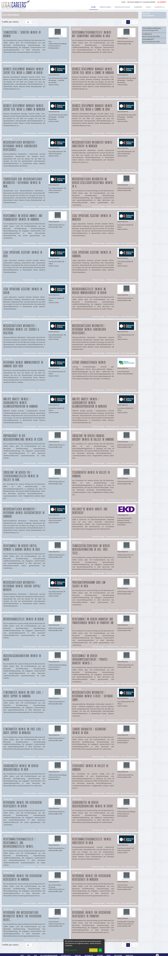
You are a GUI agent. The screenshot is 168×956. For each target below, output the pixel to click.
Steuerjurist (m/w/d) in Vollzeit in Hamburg (90, 768)
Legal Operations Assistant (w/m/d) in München (91, 218)
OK (100, 950)
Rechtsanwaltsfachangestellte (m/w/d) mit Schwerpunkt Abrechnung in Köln (91, 34)
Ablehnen (93, 950)
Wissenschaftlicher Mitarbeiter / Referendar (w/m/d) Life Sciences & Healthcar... (21, 329)
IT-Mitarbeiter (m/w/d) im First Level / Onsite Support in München (23, 731)
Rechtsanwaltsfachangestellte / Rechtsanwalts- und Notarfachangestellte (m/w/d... (19, 843)
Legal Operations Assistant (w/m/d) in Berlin (22, 291)
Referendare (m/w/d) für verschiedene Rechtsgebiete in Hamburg (22, 878)
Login (123, 2)
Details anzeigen (29, 60)
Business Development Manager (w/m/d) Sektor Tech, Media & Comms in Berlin (23, 71)
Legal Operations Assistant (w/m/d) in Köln (22, 254)
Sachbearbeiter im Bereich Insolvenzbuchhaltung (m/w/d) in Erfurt (92, 804)
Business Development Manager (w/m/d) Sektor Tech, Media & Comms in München (24, 108)
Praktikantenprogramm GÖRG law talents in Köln (89, 584)
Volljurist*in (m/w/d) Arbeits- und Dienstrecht (89, 511)
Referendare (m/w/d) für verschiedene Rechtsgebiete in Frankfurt (91, 914)
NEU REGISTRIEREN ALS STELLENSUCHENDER (141, 2)
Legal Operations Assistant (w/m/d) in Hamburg (91, 254)
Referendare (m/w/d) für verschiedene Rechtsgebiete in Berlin (22, 804)
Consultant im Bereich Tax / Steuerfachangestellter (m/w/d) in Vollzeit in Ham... (20, 476)
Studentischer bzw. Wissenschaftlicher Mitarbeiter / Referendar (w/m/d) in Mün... (22, 183)
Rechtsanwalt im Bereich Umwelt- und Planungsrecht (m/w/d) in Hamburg (22, 218)
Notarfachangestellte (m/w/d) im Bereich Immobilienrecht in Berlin (89, 291)
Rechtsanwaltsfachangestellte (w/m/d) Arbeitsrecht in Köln (91, 841)
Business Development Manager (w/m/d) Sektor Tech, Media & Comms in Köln (92, 108)
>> (136, 22)
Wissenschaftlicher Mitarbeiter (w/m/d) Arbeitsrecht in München (92, 144)
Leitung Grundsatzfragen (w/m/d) (89, 362)
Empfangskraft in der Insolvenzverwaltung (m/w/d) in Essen (23, 438)
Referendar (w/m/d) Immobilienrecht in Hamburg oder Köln (23, 364)
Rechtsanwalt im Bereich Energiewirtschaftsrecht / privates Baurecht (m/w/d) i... (89, 659)
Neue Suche (146, 13)
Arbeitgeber (105, 7)
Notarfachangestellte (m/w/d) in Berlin (23, 619)
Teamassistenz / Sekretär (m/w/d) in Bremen (22, 34)
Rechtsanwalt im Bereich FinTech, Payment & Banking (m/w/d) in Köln (21, 548)
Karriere (138, 7)
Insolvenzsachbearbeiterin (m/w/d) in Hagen (22, 658)
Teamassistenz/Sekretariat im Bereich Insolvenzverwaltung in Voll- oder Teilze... (91, 549)
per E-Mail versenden (59, 60)
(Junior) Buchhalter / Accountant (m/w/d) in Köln (89, 731)
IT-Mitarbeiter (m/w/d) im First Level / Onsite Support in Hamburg (23, 694)
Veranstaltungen (122, 7)
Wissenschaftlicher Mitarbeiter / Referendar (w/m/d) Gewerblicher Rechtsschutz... (20, 146)
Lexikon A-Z (159, 7)
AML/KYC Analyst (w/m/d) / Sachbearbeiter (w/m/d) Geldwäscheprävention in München (89, 403)
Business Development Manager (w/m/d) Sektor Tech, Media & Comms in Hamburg (93, 71)
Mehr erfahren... (71, 950)
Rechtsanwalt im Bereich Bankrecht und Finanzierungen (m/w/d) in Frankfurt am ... (93, 623)
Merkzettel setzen (44, 60)
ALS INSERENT (161, 2)
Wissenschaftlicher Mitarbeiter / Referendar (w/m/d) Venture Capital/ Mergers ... (22, 586)
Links (148, 7)
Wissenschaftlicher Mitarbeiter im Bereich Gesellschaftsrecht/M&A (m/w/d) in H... (92, 183)
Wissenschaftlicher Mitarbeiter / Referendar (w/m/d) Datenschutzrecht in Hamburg (23, 513)
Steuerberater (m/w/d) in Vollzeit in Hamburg (91, 474)
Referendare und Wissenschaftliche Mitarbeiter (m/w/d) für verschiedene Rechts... (22, 916)
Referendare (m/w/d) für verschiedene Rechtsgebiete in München (91, 878)
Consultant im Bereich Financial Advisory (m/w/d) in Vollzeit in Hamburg (93, 438)
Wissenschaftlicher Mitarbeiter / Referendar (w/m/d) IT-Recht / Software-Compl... (93, 696)
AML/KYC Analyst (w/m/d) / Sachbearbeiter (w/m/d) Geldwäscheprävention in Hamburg (20, 403)
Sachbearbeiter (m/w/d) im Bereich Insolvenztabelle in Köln (20, 768)
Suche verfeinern (148, 16)
